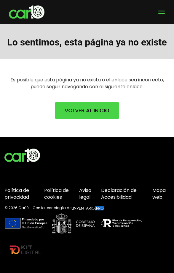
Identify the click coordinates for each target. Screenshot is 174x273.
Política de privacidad (16, 194)
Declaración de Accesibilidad (119, 194)
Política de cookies (56, 194)
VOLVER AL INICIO (87, 110)
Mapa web (159, 194)
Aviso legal (85, 194)
